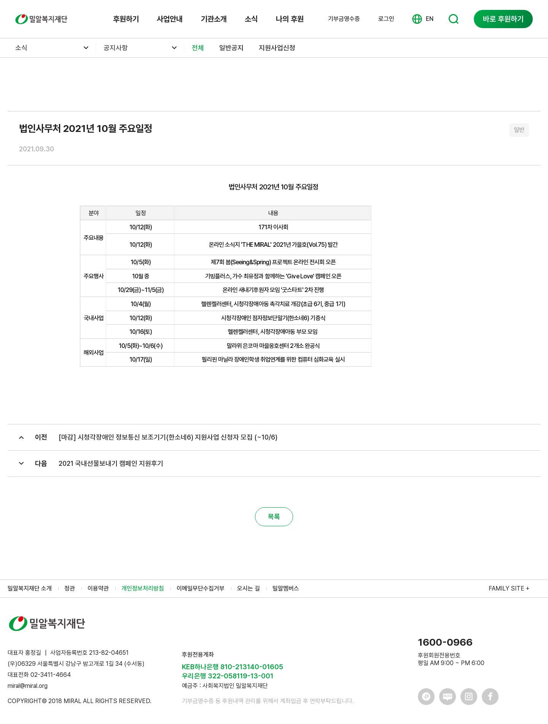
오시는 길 (248, 588)
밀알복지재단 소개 (30, 588)
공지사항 (116, 48)
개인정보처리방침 (142, 588)
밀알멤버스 (285, 588)
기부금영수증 (344, 19)
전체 (198, 48)
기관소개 (214, 19)
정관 (69, 588)
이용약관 (98, 588)
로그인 (386, 18)
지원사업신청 (277, 48)
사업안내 (170, 19)
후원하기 (126, 19)
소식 (251, 19)
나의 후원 (290, 19)
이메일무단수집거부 (201, 588)
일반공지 (231, 48)
